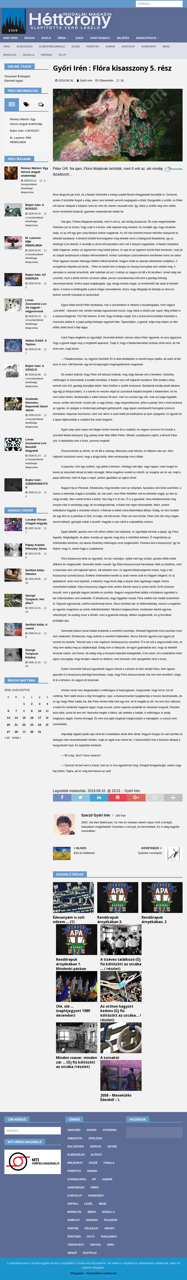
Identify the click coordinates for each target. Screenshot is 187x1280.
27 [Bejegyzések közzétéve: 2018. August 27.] (8, 731)
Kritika (72, 1203)
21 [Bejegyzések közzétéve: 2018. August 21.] (16, 724)
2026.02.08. (34, 349)
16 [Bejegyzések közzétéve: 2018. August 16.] (31, 717)
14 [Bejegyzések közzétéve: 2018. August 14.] (16, 717)
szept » (16, 737)
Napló (46, 38)
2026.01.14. (34, 455)
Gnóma (92, 1171)
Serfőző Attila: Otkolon (35, 572)
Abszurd (73, 1130)
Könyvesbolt (100, 38)
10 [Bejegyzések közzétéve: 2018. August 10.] (39, 711)
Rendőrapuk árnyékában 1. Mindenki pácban (71, 964)
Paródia (46, 55)
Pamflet (73, 1220)
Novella (28, 55)
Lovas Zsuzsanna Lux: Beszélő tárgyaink (36, 445)
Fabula (109, 1162)
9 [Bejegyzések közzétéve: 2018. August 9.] (32, 711)
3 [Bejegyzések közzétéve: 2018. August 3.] (39, 704)
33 (26, 666)
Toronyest (75, 1244)
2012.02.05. (34, 553)
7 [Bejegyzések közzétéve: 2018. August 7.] (16, 711)
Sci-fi (62, 55)
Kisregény (149, 46)
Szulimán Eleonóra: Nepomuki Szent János (36, 404)
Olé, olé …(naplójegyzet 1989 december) (73, 1011)
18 (121, 80)
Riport (109, 1228)
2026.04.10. (30, 180)
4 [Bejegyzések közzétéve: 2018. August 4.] (47, 704)
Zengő (72, 1252)
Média (92, 1212)
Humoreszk (75, 1187)
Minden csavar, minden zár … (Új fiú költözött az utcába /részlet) (76, 1062)
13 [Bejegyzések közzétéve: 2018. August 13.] (8, 717)
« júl (7, 737)
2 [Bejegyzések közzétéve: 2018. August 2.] (32, 704)
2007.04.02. (34, 528)
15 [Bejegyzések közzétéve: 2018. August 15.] (24, 717)
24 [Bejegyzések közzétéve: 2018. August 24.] (39, 724)
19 (26, 611)
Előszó (96, 1154)
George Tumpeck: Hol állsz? (34, 599)
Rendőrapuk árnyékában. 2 (154, 919)
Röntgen (74, 1236)
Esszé (76, 46)
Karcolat (128, 46)
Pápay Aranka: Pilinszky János (36, 546)
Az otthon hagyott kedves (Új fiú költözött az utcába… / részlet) (120, 1013)
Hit (94, 1179)
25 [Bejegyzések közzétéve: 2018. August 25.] (47, 724)
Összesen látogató (17, 76)
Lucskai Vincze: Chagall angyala (36, 521)
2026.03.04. (34, 250)
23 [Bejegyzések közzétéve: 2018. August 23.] (31, 724)
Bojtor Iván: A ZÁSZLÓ (34, 367)
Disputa (95, 1146)
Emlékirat (75, 1162)
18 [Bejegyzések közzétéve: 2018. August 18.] (47, 717)
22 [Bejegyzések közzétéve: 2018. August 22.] (24, 724)
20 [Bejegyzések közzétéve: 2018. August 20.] (8, 724)
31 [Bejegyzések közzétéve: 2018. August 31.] (39, 731)
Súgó (79, 38)
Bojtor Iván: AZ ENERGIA (35, 276)
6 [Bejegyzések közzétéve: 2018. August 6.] (8, 711)
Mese (166, 46)
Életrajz (90, 1252)
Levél (88, 1203)
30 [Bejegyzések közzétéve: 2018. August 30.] (31, 731)
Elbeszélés (25, 46)
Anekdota (74, 1138)
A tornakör (110, 1057)
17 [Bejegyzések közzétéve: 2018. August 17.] (39, 717)
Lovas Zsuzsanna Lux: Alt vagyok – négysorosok (36, 305)
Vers (6, 46)
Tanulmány (109, 1236)
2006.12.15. (34, 662)
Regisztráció (146, 38)
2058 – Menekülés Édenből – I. (115, 1097)
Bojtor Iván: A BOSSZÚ (24, 130)
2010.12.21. (34, 608)
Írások (29, 38)
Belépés (123, 38)
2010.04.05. (34, 579)
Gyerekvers (76, 1179)
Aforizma (109, 1130)
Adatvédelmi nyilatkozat (101, 1273)
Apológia (95, 1138)
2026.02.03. (34, 415)
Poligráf (111, 1220)
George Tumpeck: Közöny (32, 653)
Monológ (9, 55)
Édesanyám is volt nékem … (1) (69, 919)
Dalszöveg (75, 1146)
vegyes (95, 1244)
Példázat (92, 1228)
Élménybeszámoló (52, 46)
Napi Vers (10, 38)
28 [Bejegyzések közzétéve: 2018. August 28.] (16, 731)
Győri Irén (86, 80)
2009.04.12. (34, 633)
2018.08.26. (66, 80)
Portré (73, 1228)
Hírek (62, 38)
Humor (110, 46)
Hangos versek (20, 510)
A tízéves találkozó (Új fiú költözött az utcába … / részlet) (120, 964)
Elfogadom (77, 1273)
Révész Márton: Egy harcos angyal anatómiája (34, 171)
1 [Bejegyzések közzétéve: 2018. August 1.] (24, 704)
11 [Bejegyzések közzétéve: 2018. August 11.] (47, 711)
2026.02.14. (34, 316)
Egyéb (112, 1146)
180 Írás (120, 815)
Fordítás (92, 46)
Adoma (91, 1130)
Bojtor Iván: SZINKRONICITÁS (36, 483)
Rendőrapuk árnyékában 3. (109, 919)
